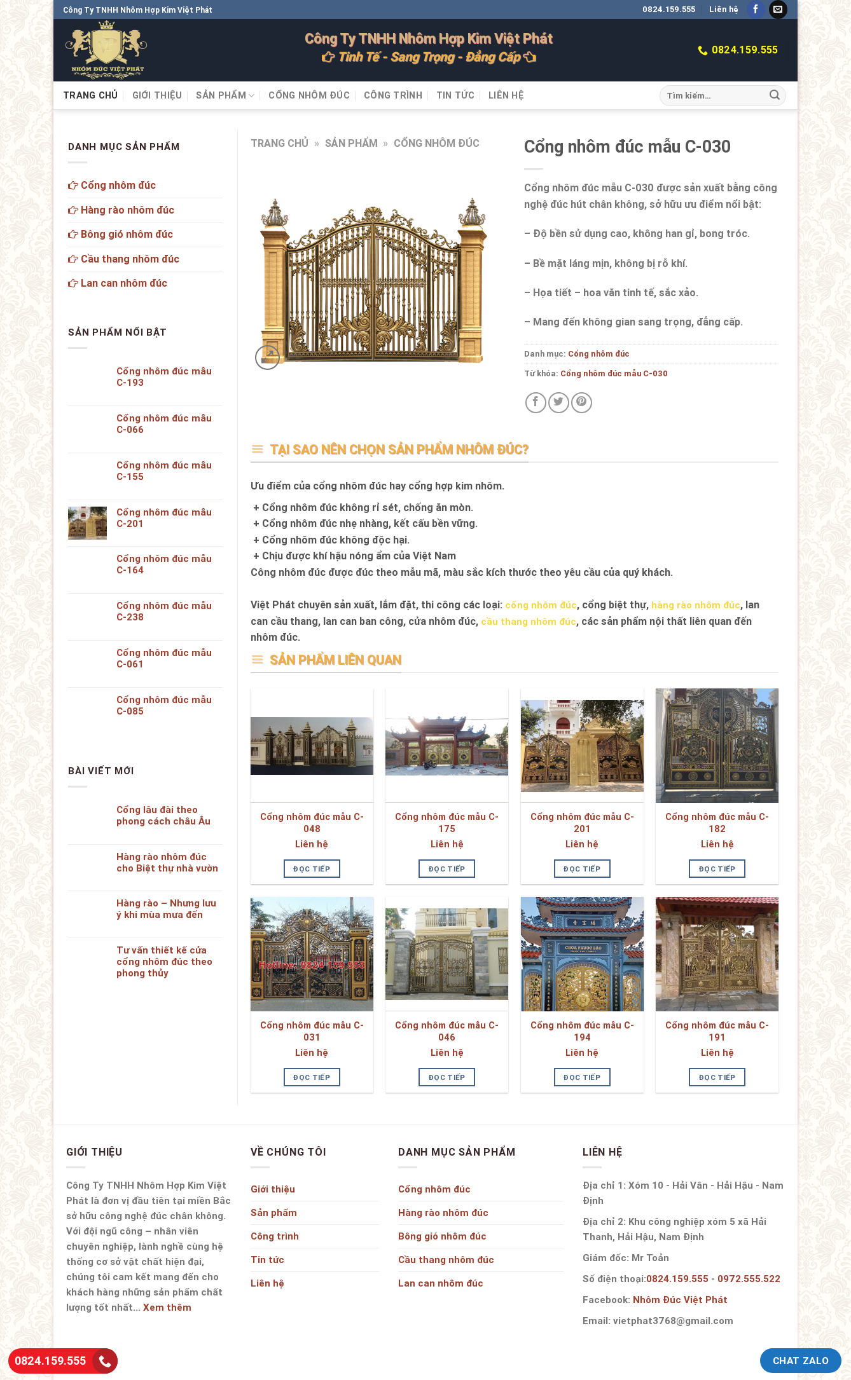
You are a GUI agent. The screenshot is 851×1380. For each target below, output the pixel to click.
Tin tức (455, 95)
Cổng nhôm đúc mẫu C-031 (312, 1031)
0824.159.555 (668, 9)
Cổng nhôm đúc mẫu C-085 (164, 705)
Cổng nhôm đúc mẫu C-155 (164, 471)
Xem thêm (167, 1307)
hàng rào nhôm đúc (695, 605)
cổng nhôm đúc (541, 605)
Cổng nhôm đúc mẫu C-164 (164, 564)
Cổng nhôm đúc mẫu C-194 (582, 1031)
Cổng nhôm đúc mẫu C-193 (164, 376)
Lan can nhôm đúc (117, 283)
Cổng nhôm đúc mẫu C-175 (447, 823)
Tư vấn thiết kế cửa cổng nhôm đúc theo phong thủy (164, 962)
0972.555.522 (748, 1279)
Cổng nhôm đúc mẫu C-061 (164, 658)
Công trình (393, 95)
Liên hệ (723, 9)
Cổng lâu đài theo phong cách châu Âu (163, 815)
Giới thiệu (157, 95)
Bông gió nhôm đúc (120, 234)
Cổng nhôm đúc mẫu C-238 (164, 611)
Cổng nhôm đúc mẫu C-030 (614, 373)
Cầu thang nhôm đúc (123, 258)
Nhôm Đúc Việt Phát (680, 1300)
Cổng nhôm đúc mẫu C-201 (582, 823)
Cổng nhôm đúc (309, 95)
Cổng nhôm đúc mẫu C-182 (717, 823)
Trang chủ (90, 95)
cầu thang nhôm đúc (528, 621)
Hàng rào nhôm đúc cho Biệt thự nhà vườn (167, 862)
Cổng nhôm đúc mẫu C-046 (447, 1031)
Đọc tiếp (311, 868)
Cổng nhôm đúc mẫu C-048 (312, 823)
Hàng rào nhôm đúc (121, 209)
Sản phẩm (225, 96)
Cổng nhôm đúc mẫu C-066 (164, 424)
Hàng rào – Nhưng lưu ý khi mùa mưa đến (166, 909)
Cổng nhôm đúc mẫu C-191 (717, 1031)
